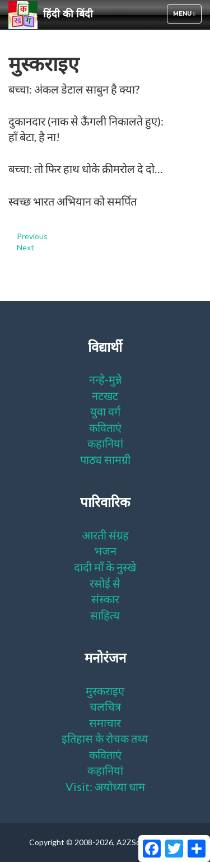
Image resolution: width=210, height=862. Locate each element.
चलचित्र (105, 706)
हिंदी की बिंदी (50, 14)
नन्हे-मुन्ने (105, 379)
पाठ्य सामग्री (105, 459)
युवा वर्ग (105, 411)
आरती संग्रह (105, 535)
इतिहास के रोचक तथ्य (105, 738)
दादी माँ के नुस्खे (105, 567)
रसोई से (105, 583)
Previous (32, 236)
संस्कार (105, 598)
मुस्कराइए (105, 690)
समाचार (105, 722)
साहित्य (105, 615)
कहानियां (105, 443)
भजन (105, 550)
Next (25, 247)
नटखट (105, 395)
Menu (187, 17)
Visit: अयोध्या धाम (105, 786)
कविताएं (105, 427)
